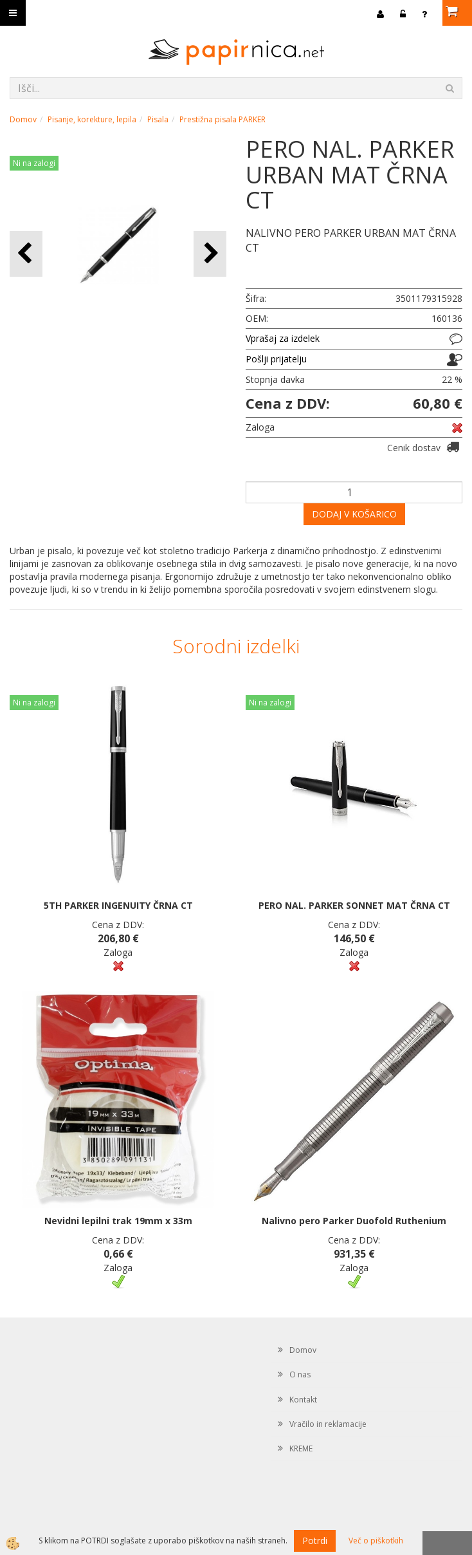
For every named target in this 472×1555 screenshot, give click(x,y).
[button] (210, 254)
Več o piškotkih (376, 1540)
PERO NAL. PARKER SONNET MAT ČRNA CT (354, 905)
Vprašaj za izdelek (283, 338)
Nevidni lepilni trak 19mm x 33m (118, 1221)
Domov (23, 119)
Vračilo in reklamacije (328, 1424)
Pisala (157, 119)
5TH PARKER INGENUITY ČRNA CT (118, 905)
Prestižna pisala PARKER (222, 119)
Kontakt (303, 1399)
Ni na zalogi (34, 163)
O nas (300, 1374)
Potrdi (314, 1540)
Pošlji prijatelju (276, 359)
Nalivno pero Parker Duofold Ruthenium (354, 1221)
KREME (301, 1448)
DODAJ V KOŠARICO (354, 514)
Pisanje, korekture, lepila (92, 119)
